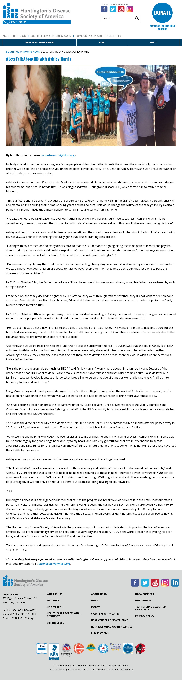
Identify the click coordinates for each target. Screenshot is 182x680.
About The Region (14, 35)
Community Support (88, 35)
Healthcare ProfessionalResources (64, 614)
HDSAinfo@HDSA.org (21, 618)
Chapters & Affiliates (105, 613)
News (101, 42)
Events (153, 42)
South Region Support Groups (51, 35)
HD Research (55, 607)
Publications (100, 633)
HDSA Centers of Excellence (109, 620)
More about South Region (39, 42)
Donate (162, 12)
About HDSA (99, 594)
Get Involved (55, 622)
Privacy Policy (144, 616)
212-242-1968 (28, 614)
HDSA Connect (144, 594)
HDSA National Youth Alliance (111, 626)
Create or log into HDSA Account (162, 28)
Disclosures (143, 600)
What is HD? (54, 594)
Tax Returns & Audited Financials (150, 608)
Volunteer (114, 35)
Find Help (53, 600)
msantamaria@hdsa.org (58, 155)
